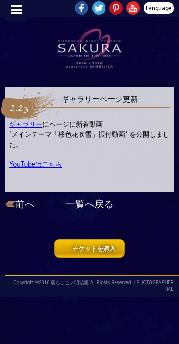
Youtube (134, 9)
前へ (24, 204)
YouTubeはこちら (35, 164)
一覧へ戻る (90, 204)
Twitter (99, 9)
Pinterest (117, 9)
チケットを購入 (94, 248)
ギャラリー (25, 124)
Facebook (82, 9)
